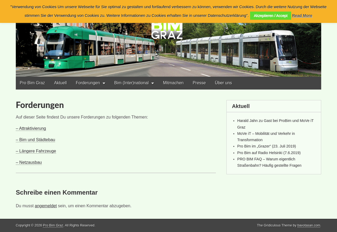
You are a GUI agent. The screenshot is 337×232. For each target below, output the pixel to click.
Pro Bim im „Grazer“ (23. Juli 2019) (266, 146)
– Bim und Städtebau (35, 139)
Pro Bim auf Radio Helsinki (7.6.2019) (269, 153)
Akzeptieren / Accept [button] (271, 15)
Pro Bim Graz (32, 83)
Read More (302, 15)
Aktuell (60, 83)
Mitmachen (173, 83)
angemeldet (46, 206)
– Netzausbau (29, 162)
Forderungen (88, 83)
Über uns (223, 83)
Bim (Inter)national (131, 83)
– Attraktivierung (31, 128)
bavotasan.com (309, 225)
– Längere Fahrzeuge (36, 151)
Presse (199, 83)
